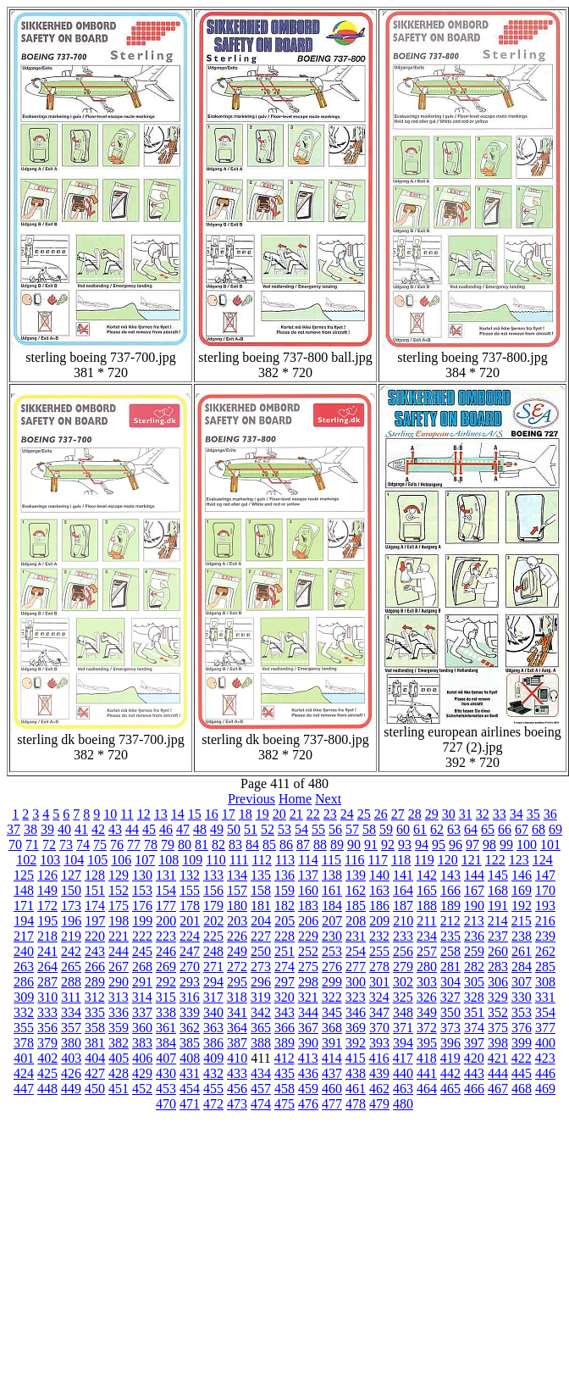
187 (403, 905)
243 (95, 951)
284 (521, 966)
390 (308, 1043)
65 (487, 829)
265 (71, 966)
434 (261, 1073)
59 (386, 829)
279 (403, 966)
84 (252, 844)
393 (379, 1043)
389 (284, 1043)
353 (521, 1012)
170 (545, 890)
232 (379, 936)
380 (71, 1043)
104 (74, 860)
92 (388, 844)
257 (427, 951)
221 (118, 936)
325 (403, 997)
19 (262, 814)
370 (379, 1027)
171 (24, 905)
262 (545, 951)
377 (545, 1027)
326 (427, 997)
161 (332, 890)
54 (301, 829)
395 (427, 1043)
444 (498, 1073)
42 (98, 829)
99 (506, 844)
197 (95, 921)
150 (71, 890)
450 (95, 1088)
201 (190, 921)
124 (543, 860)
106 (121, 860)
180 (237, 905)
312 (95, 997)
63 (454, 829)
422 (521, 1058)
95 (438, 844)
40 (64, 829)
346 (355, 1012)
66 (504, 829)
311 (70, 997)
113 (285, 860)
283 (498, 966)
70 (15, 844)
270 (190, 966)
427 (95, 1073)
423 (545, 1058)
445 (521, 1073)
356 (47, 1027)
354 (545, 1012)
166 (450, 890)
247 (190, 951)
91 (371, 844)
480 (403, 1104)
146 (521, 875)
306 (498, 982)
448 (47, 1088)
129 (118, 875)
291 (142, 982)
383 (142, 1043)
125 (24, 875)
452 (142, 1088)
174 (95, 905)
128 (95, 875)
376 (521, 1027)
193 (545, 905)
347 (379, 1012)
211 (426, 921)
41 (81, 829)
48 (200, 829)
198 (118, 921)
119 (424, 860)
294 (213, 982)
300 (355, 982)
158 (261, 890)
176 (142, 905)
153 (142, 890)
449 (71, 1088)
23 (330, 814)
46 (166, 829)
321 (308, 997)
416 (379, 1058)
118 (401, 860)
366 (284, 1027)
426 (71, 1073)
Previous (251, 799)
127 (71, 875)
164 (403, 890)
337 (142, 1012)
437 (332, 1073)
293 (190, 982)
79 (167, 844)
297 (284, 982)
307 (521, 982)
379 (47, 1043)
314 (142, 997)
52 (267, 829)
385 (190, 1043)
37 (13, 829)
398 (498, 1043)
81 (201, 844)
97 (472, 844)
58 (369, 829)
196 (71, 921)
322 (332, 997)
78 (150, 844)
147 (545, 875)
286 (24, 982)
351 (474, 1012)
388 (261, 1043)
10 (110, 814)
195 (47, 921)
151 (95, 890)
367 (308, 1027)
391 (332, 1043)
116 (354, 860)
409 (213, 1058)
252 (308, 951)
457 (261, 1088)
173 (71, 905)
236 (474, 936)
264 (47, 966)
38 (30, 829)
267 (118, 966)
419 (450, 1058)
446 (545, 1073)
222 (142, 936)
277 (355, 966)
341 (237, 1012)
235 (450, 936)
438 (355, 1073)
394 (403, 1043)
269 (166, 966)
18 (245, 814)
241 (47, 951)
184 (332, 905)
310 (47, 997)
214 (498, 921)
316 (190, 997)
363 (213, 1027)
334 (71, 1012)
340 (213, 1012)
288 (71, 982)
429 (142, 1073)
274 (284, 966)
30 (449, 814)
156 (213, 890)
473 (237, 1104)
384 (166, 1043)
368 (332, 1027)
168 (498, 890)
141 (403, 875)
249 (237, 951)
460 (332, 1088)
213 (474, 921)
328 (474, 997)
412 (284, 1058)
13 (161, 814)
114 (308, 860)
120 (448, 860)
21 (296, 814)
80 (184, 844)
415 (355, 1058)
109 (192, 860)
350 (450, 1012)
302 (403, 982)
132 (190, 875)
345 (332, 1012)
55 (318, 829)
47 (183, 829)
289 (95, 982)
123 (519, 860)
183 (308, 905)
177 (166, 905)
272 (237, 966)
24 (347, 814)
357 (71, 1027)
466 (474, 1088)
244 (118, 951)
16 (211, 814)
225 (213, 936)
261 (521, 951)
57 (352, 829)
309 (24, 997)
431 (190, 1073)
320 (284, 997)
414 (332, 1058)
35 (533, 814)
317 (213, 997)
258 (450, 951)
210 (403, 921)
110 (215, 860)
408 (190, 1058)
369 (355, 1027)
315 (166, 997)
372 (427, 1027)
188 (427, 905)
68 (538, 829)
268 (142, 966)
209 (379, 921)
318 (237, 997)
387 (237, 1043)
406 (142, 1058)
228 (284, 936)
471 (190, 1104)
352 (498, 1012)
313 (118, 997)
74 (83, 844)
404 (95, 1058)
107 (145, 860)
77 (134, 844)
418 (427, 1058)
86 (286, 844)
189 (450, 905)
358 (95, 1027)
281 (450, 966)
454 (190, 1088)
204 (261, 921)
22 (313, 814)
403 (71, 1058)
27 (398, 814)
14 (178, 814)
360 (142, 1027)
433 (237, 1073)
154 (166, 890)
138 (332, 875)
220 (95, 936)
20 (279, 814)
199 (142, 921)
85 (269, 844)
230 (332, 936)
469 (545, 1088)
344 (308, 1012)
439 (379, 1073)
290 (118, 982)
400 (545, 1043)
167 (474, 890)
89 (337, 844)
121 (471, 860)
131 (166, 875)
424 (24, 1073)
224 (190, 936)
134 (237, 875)
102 (26, 860)
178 (190, 905)
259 (474, 951)
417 (403, 1058)
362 (190, 1027)
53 (284, 829)
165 (427, 890)
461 (355, 1088)
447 (24, 1088)
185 (355, 905)
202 (213, 921)
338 (166, 1012)
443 (474, 1073)
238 (521, 936)
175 (118, 905)
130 (142, 875)
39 (47, 829)
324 (379, 997)
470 (166, 1104)
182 (284, 905)
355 (24, 1027)
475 (284, 1104)
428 (118, 1073)
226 (237, 936)
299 (332, 982)
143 (450, 875)
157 (237, 890)
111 (239, 860)
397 (474, 1043)
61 (420, 829)
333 (47, 1012)
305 (474, 982)
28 (415, 814)
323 (355, 997)
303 (427, 982)
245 (142, 951)
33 (499, 814)
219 (71, 936)
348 (403, 1012)
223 (166, 936)
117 (378, 860)
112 (261, 860)
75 (100, 844)
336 (118, 1012)
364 (237, 1027)
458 (284, 1088)
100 (527, 844)
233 (403, 936)
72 (49, 844)
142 (427, 875)
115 (331, 860)
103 (50, 860)
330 (521, 997)
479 (379, 1104)
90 (354, 844)
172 (47, 905)
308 (545, 982)
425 (47, 1073)
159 (284, 890)
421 (498, 1058)
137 (308, 875)
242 (71, 951)
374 (474, 1027)
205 (284, 921)
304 (450, 982)
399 (521, 1043)
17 (228, 814)
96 (455, 844)
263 (24, 966)
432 (213, 1073)
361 (166, 1027)
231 (355, 936)
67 (521, 829)
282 (474, 966)
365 (261, 1027)
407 (166, 1058)
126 (47, 875)
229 (308, 936)
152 (118, 890)
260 (498, 951)
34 (516, 814)
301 (379, 982)
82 (218, 844)
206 (308, 921)
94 (421, 844)
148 (24, 890)
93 (405, 844)
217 (24, 936)
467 (498, 1088)
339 (190, 1012)
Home (295, 799)
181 (261, 905)
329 (498, 997)
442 (450, 1073)
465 (450, 1088)
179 (213, 905)
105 (97, 860)
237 (498, 936)
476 (308, 1104)
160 (308, 890)
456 (237, 1088)
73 (66, 844)
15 (195, 814)
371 (403, 1027)
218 (47, 936)
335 (95, 1012)
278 (379, 966)
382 (118, 1043)
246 (166, 951)
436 (308, 1073)
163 (379, 890)
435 (284, 1073)
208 (355, 921)
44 (132, 829)
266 (95, 966)
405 (118, 1058)
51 (250, 829)
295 (237, 982)
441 (427, 1073)
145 (498, 875)
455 (213, 1088)
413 (308, 1058)
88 (320, 844)
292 (166, 982)
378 (24, 1043)
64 (471, 829)
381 (95, 1043)
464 (427, 1088)
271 (213, 966)
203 (237, 921)
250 (261, 951)
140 (379, 875)
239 (545, 936)
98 (489, 844)
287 (47, 982)
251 (284, 951)
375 (498, 1027)
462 (379, 1088)
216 (545, 921)
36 (550, 814)
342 (261, 1012)
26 (381, 814)
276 (332, 966)
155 (190, 890)
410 (237, 1058)
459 (308, 1088)
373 (450, 1027)
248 (213, 951)
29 (432, 814)
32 (482, 814)
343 (284, 1012)
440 (403, 1073)
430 (166, 1073)
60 (403, 829)
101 (550, 844)
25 (364, 814)
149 (47, 890)
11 (126, 814)
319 (261, 997)
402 (47, 1058)
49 (217, 829)
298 (308, 982)
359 (118, 1027)
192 (521, 905)
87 (303, 844)
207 (332, 921)
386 (213, 1043)
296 (261, 982)
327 (450, 997)
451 (118, 1088)
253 (332, 951)
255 (379, 951)
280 (427, 966)
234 (427, 936)
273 (261, 966)
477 (332, 1104)
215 (521, 921)
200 (166, 921)
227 (261, 936)
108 (168, 860)
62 (437, 829)
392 (355, 1043)
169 (521, 890)
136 (284, 875)
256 (403, 951)
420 (474, 1058)
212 (450, 921)
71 (32, 844)
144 (474, 875)
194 (24, 921)
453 (166, 1088)
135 (261, 875)
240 (24, 951)
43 (115, 829)
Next (328, 799)
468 (521, 1088)
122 (495, 860)
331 (545, 997)
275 (308, 966)
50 (233, 829)
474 (261, 1104)
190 (474, 905)
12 (144, 814)
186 (379, 905)
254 (355, 951)
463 (403, 1088)
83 (235, 844)
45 (149, 829)
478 (355, 1104)
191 (498, 905)
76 (117, 844)
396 (450, 1043)
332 (24, 1012)
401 (24, 1058)
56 (335, 829)
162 (355, 890)
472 (213, 1104)
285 (545, 966)
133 (213, 875)
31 (465, 814)
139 (355, 875)
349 (427, 1012)
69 (555, 829)
